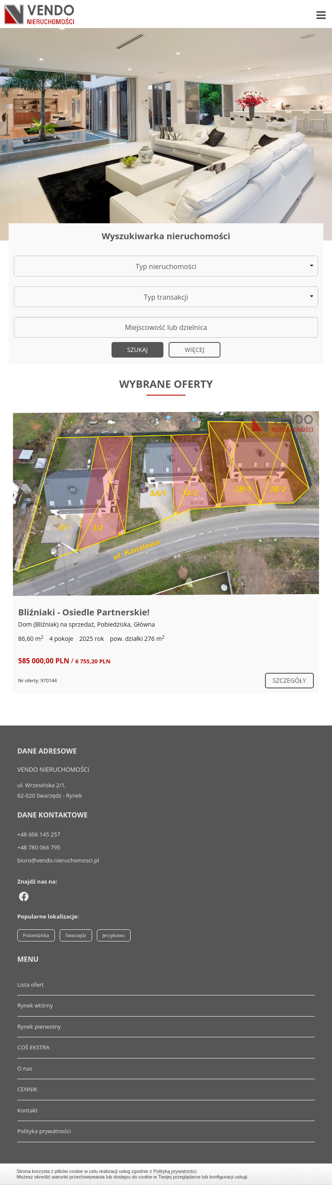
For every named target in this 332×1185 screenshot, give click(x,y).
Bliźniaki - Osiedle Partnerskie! (84, 612)
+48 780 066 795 (38, 847)
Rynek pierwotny (39, 1026)
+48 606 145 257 (38, 834)
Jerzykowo (113, 935)
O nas (24, 1068)
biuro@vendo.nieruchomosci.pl (58, 860)
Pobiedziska (36, 935)
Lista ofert (30, 985)
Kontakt (27, 1110)
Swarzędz (75, 935)
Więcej (194, 349)
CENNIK (27, 1089)
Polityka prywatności (44, 1131)
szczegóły (289, 680)
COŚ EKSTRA (33, 1047)
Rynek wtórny (35, 1005)
